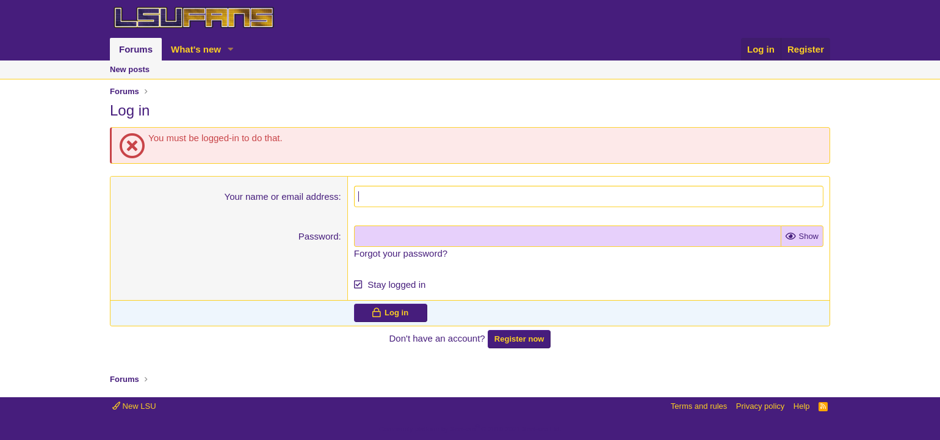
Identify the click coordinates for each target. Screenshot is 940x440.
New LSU (134, 406)
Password (318, 236)
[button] (230, 49)
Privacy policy (760, 406)
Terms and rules (699, 406)
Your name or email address (282, 196)
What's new (196, 49)
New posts (130, 69)
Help (802, 406)
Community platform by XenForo (470, 429)
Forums (136, 49)
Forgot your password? (400, 253)
